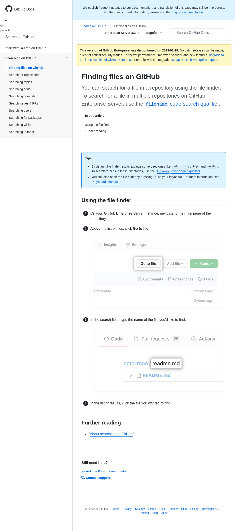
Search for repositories (24, 75)
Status (152, 508)
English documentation (187, 12)
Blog (155, 513)
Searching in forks (21, 132)
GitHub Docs (24, 9)
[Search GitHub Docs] (197, 33)
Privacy (127, 508)
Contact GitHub (177, 508)
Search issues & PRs (23, 103)
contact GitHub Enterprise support (194, 60)
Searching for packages (25, 117)
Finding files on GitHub (26, 68)
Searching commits (22, 96)
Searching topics (20, 82)
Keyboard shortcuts (106, 182)
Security (140, 508)
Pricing (194, 508)
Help (162, 508)
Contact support (95, 478)
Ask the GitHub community (103, 471)
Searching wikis (19, 125)
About (164, 513)
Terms (115, 508)
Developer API (210, 508)
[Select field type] (122, 32)
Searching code (19, 89)
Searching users (20, 110)
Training (144, 513)
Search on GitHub (19, 37)
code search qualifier (182, 104)
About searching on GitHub (111, 434)
